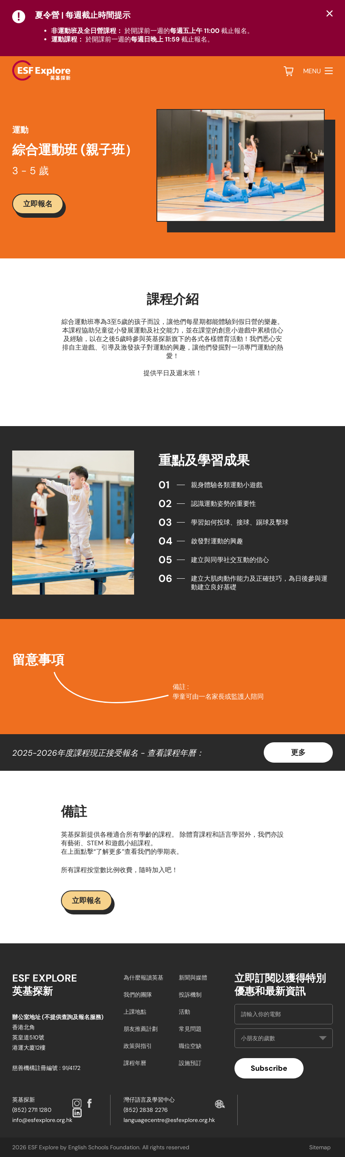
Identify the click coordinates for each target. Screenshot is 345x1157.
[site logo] (41, 70)
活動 (184, 1011)
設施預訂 (190, 1063)
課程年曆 (135, 1063)
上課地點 (135, 1011)
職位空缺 (190, 1046)
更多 (298, 752)
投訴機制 (190, 994)
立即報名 (37, 203)
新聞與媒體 (193, 977)
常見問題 (190, 1028)
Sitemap (320, 1147)
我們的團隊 (138, 994)
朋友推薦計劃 (141, 1028)
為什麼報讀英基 (143, 977)
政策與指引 (138, 1046)
